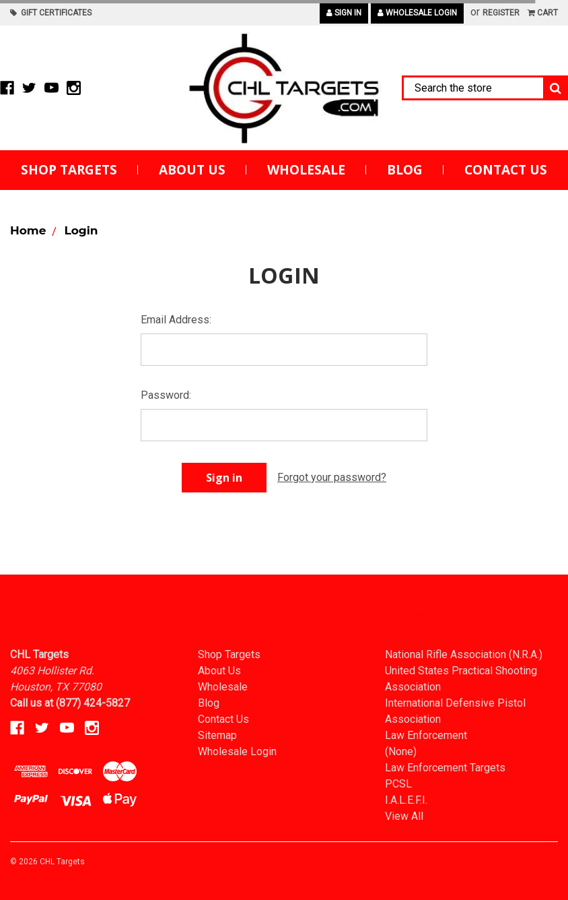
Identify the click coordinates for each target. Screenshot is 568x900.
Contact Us (505, 170)
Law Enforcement (426, 735)
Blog (405, 170)
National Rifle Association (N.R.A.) (463, 654)
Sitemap (217, 735)
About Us (192, 170)
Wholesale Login (417, 13)
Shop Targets (69, 170)
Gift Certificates (51, 13)
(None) (401, 751)
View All (404, 816)
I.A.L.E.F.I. (406, 800)
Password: (166, 395)
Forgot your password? (331, 477)
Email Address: (176, 319)
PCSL (398, 783)
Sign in (343, 13)
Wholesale (306, 170)
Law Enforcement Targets (445, 767)
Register (501, 13)
